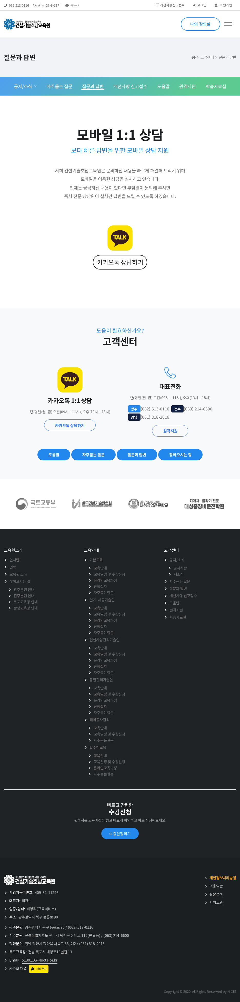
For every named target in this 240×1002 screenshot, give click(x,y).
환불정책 (216, 894)
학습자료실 (216, 86)
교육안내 (91, 550)
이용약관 (216, 886)
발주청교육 (97, 747)
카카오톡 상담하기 (120, 261)
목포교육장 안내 (26, 601)
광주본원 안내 (24, 589)
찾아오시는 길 (19, 581)
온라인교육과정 (105, 580)
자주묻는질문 (104, 592)
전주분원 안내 (24, 595)
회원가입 (223, 5)
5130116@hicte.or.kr (39, 960)
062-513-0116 (19, 5)
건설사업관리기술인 (104, 639)
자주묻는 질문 (59, 86)
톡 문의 (73, 5)
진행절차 (100, 586)
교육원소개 (13, 550)
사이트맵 (216, 902)
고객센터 (207, 57)
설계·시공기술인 (102, 599)
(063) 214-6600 (116, 935)
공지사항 (180, 568)
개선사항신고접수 (170, 5)
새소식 (179, 574)
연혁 (12, 567)
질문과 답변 (227, 57)
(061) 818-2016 (92, 943)
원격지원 (187, 86)
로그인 (199, 5)
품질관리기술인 (101, 679)
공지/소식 (23, 86)
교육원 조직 (18, 574)
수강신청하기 (120, 833)
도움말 (163, 86)
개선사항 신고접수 (130, 86)
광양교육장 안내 (26, 608)
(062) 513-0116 (80, 927)
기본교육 (96, 559)
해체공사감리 (99, 719)
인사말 (14, 559)
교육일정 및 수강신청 (109, 574)
